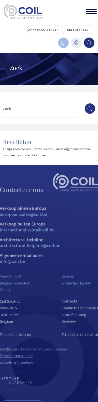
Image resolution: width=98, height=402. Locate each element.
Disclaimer (27, 357)
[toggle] (91, 12)
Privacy (45, 357)
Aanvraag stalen (43, 29)
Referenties (77, 29)
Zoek (7, 108)
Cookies (60, 357)
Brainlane (24, 371)
